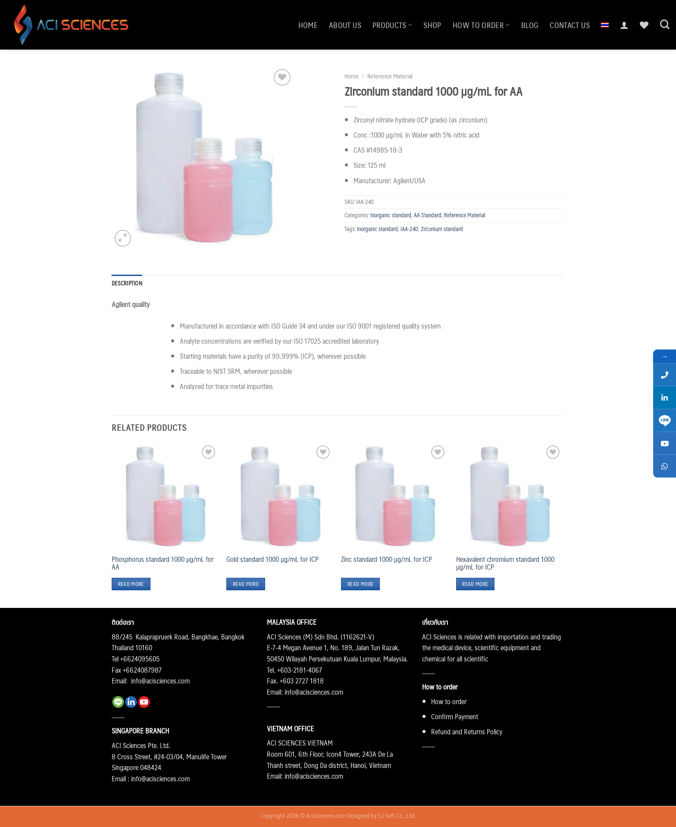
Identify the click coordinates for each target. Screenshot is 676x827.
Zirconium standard (442, 228)
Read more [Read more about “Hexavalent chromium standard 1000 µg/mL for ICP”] (475, 584)
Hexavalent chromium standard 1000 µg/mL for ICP (505, 563)
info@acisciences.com (160, 680)
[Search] (665, 24)
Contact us (570, 24)
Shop (432, 24)
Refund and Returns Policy (466, 731)
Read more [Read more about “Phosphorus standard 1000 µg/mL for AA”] (131, 584)
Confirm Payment (454, 716)
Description (127, 283)
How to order (481, 24)
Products (392, 24)
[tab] (127, 283)
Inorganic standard (390, 214)
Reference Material (390, 76)
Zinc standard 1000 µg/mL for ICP (386, 559)
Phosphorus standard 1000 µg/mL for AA (162, 563)
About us (345, 24)
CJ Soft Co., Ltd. (397, 815)
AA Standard (427, 214)
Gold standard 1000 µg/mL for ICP (272, 559)
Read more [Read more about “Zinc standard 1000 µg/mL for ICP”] (360, 584)
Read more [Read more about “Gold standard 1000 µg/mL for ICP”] (246, 584)
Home (308, 24)
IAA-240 (409, 228)
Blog (529, 24)
